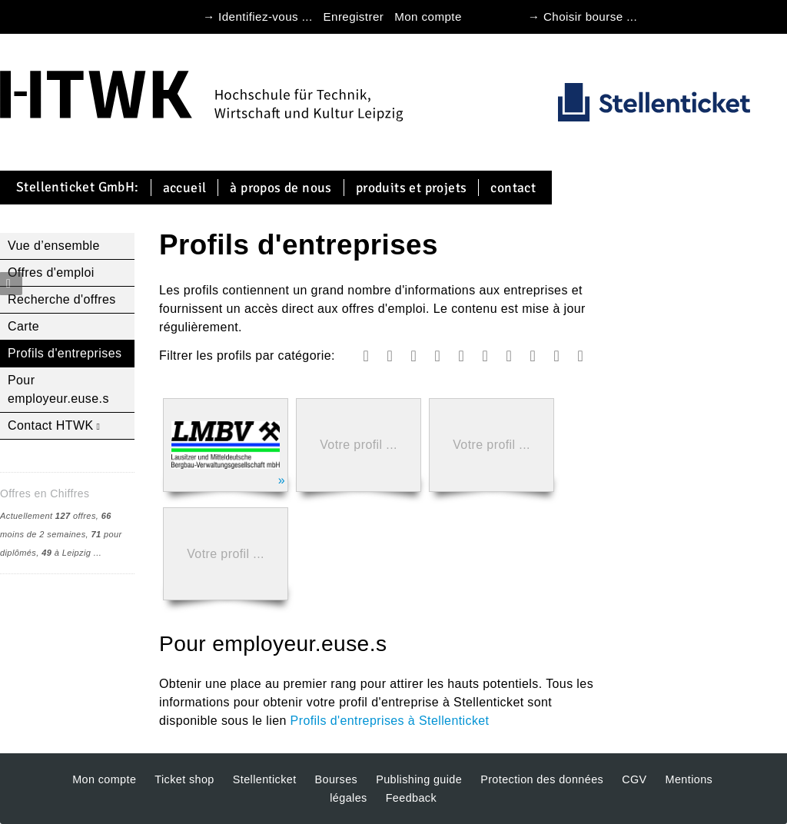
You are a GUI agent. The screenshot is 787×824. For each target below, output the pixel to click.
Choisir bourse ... (590, 16)
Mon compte (428, 16)
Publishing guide (419, 779)
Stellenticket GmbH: (77, 187)
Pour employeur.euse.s (58, 389)
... (97, 552)
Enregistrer (354, 16)
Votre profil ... (358, 444)
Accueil (185, 187)
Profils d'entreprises (64, 353)
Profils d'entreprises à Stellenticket (390, 720)
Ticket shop (184, 779)
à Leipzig (66, 552)
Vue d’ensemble (54, 245)
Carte (23, 326)
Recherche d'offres (62, 299)
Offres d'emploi (51, 272)
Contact (513, 187)
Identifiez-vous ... (265, 16)
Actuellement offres (48, 515)
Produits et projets (411, 187)
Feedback (411, 798)
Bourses (336, 779)
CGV (634, 779)
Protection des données (541, 779)
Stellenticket (265, 779)
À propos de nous (280, 187)
